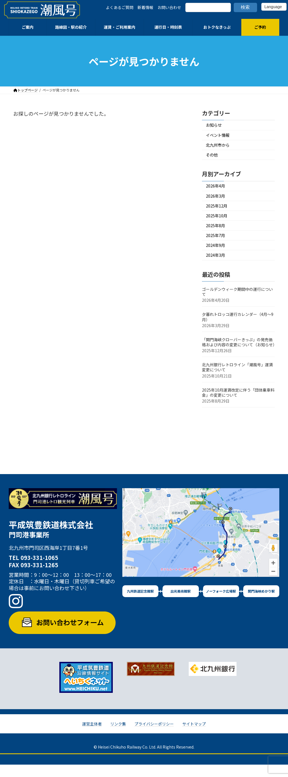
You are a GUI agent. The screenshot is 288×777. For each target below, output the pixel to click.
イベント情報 (219, 136)
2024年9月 (217, 256)
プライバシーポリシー (154, 736)
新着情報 (145, 7)
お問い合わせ (169, 7)
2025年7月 (217, 245)
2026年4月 (217, 190)
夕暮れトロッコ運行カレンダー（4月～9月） (237, 329)
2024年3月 (217, 267)
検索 (245, 7)
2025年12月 (218, 212)
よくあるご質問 (119, 7)
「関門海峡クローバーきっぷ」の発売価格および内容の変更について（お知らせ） (239, 354)
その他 (213, 158)
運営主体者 (92, 736)
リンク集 (118, 736)
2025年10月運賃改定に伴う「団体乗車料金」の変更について (238, 404)
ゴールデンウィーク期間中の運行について (237, 304)
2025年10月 (218, 223)
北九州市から (219, 147)
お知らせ (215, 125)
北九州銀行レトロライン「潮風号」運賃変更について (237, 379)
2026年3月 (217, 201)
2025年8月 (217, 234)
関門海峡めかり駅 (261, 603)
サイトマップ (194, 736)
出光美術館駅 (180, 603)
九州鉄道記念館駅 (140, 603)
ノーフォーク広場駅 (221, 603)
